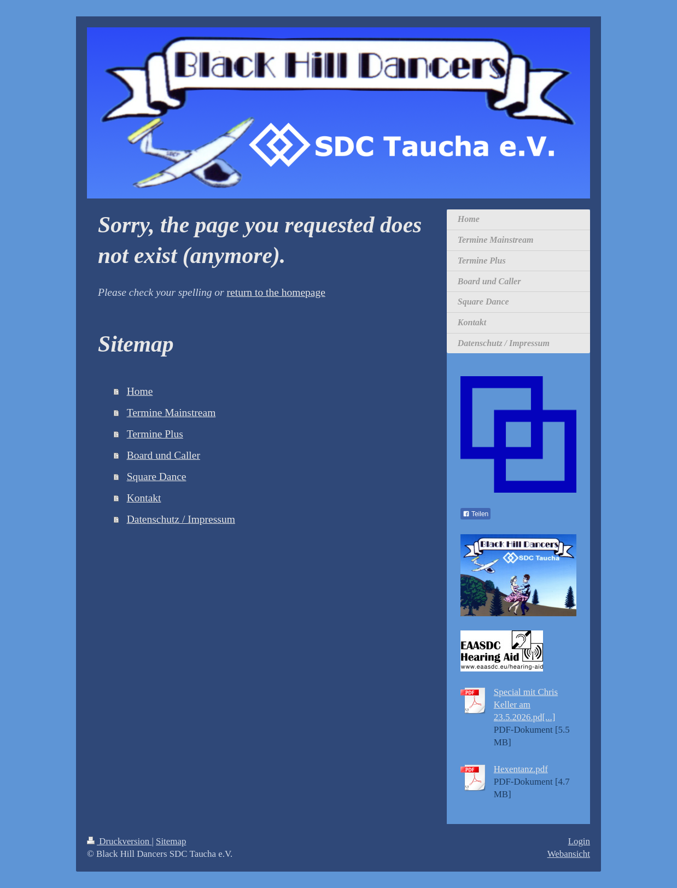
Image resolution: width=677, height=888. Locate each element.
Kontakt (144, 498)
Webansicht (568, 854)
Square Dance (156, 476)
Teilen (475, 514)
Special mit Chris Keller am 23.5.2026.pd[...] (526, 704)
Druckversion (119, 841)
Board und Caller (163, 455)
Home (140, 391)
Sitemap (171, 841)
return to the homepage (276, 292)
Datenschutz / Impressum (181, 519)
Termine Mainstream (171, 412)
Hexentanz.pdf (521, 769)
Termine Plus (155, 434)
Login (579, 841)
